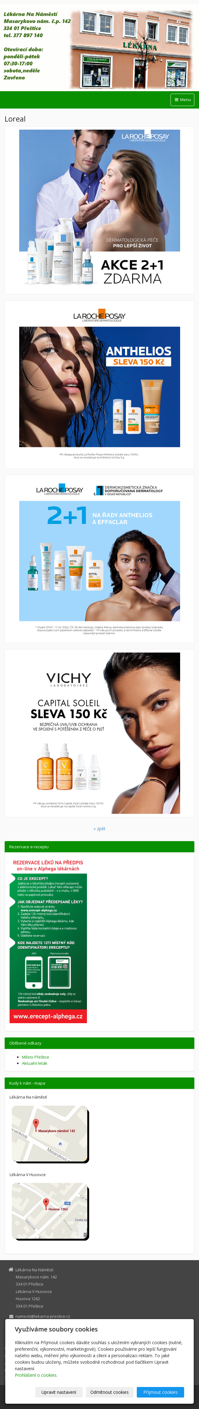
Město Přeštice (35, 1057)
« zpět (99, 829)
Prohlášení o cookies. (36, 1375)
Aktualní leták (34, 1063)
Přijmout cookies (160, 1392)
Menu (182, 99)
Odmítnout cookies (109, 1392)
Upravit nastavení (58, 1392)
